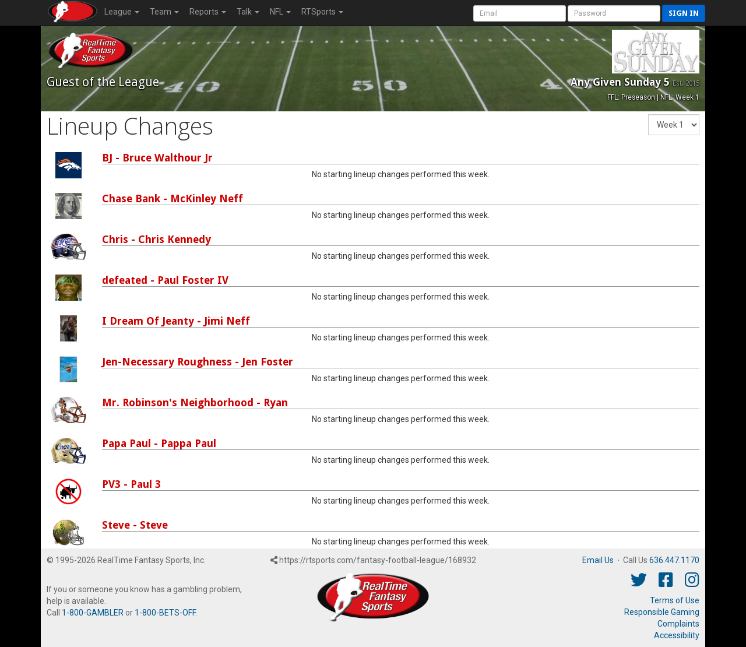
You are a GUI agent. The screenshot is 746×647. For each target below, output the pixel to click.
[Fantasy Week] (673, 124)
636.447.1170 (674, 560)
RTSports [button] (322, 11)
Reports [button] (207, 11)
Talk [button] (248, 11)
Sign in (683, 13)
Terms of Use (674, 600)
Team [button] (164, 11)
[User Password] (614, 13)
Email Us (598, 560)
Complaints (678, 623)
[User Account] (519, 13)
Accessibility (676, 635)
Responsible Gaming (661, 612)
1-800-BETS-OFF (165, 612)
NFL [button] (280, 11)
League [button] (121, 11)
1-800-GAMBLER (93, 612)
